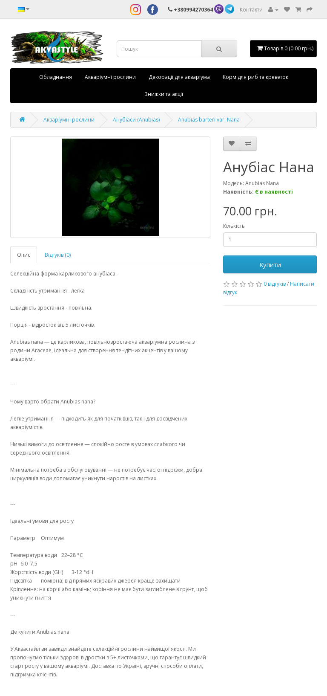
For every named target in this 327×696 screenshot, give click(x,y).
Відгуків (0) (58, 254)
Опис (23, 254)
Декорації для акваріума (179, 77)
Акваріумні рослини (110, 77)
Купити (270, 264)
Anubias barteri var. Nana (209, 119)
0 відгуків (275, 283)
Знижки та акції (163, 94)
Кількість (234, 225)
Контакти (251, 9)
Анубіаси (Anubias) (136, 119)
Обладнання (55, 77)
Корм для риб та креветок (255, 77)
